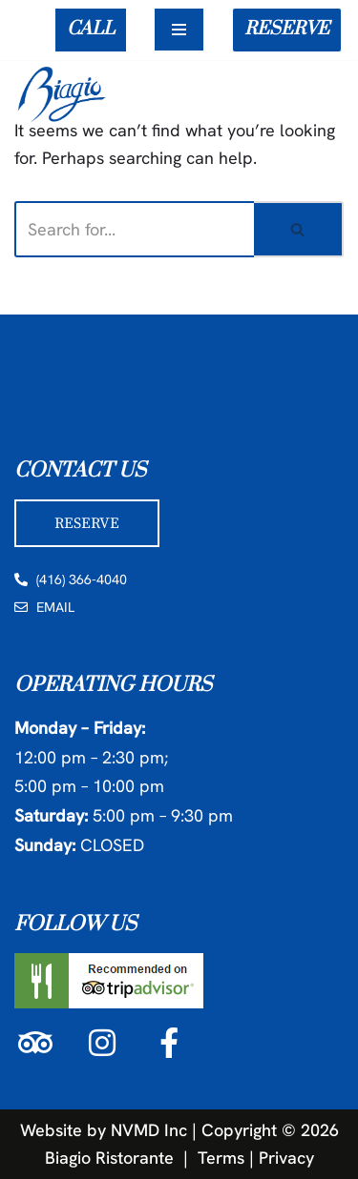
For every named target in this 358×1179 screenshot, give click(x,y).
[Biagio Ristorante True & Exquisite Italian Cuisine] (66, 93)
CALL (91, 29)
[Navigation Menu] (179, 30)
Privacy (286, 1157)
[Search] (134, 229)
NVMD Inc (149, 1130)
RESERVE (286, 29)
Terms (221, 1157)
